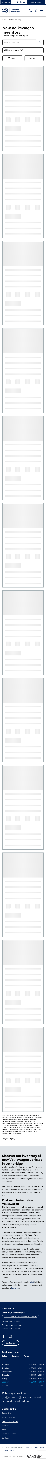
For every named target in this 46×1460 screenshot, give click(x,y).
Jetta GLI (16, 1401)
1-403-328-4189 (13, 1322)
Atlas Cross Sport (13, 1397)
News (4, 1430)
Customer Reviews (9, 1434)
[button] (5, 2)
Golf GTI (23, 1397)
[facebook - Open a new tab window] (3, 1336)
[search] (19, 42)
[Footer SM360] (34, 1456)
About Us (5, 1425)
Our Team (5, 1438)
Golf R (30, 1397)
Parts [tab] (26, 1356)
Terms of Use (39, 1447)
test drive (15, 1288)
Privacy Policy (9, 1450)
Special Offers (7, 1413)
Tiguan (28, 1401)
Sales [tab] (4, 1356)
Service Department (9, 1417)
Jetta (9, 1401)
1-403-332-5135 (13, 1328)
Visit (32, 1282)
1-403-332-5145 (15, 1325)
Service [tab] (15, 1356)
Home (4, 20)
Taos (22, 1401)
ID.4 (4, 1401)
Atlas (4, 1397)
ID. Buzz (37, 1397)
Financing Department (10, 1421)
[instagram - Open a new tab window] (10, 1336)
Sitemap (29, 1447)
